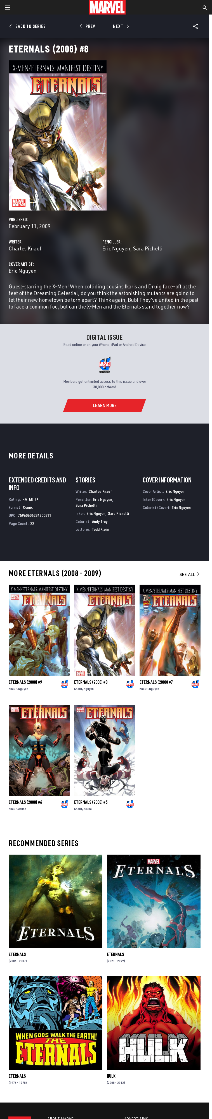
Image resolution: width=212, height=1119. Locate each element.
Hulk (111, 1076)
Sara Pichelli (147, 248)
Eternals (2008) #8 (90, 682)
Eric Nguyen (116, 248)
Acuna (22, 809)
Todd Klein (100, 529)
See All (190, 574)
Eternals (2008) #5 (90, 802)
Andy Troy (99, 521)
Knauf (13, 689)
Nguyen (23, 689)
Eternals (17, 954)
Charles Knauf (25, 248)
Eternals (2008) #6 (25, 802)
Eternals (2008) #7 (156, 682)
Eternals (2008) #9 (25, 682)
